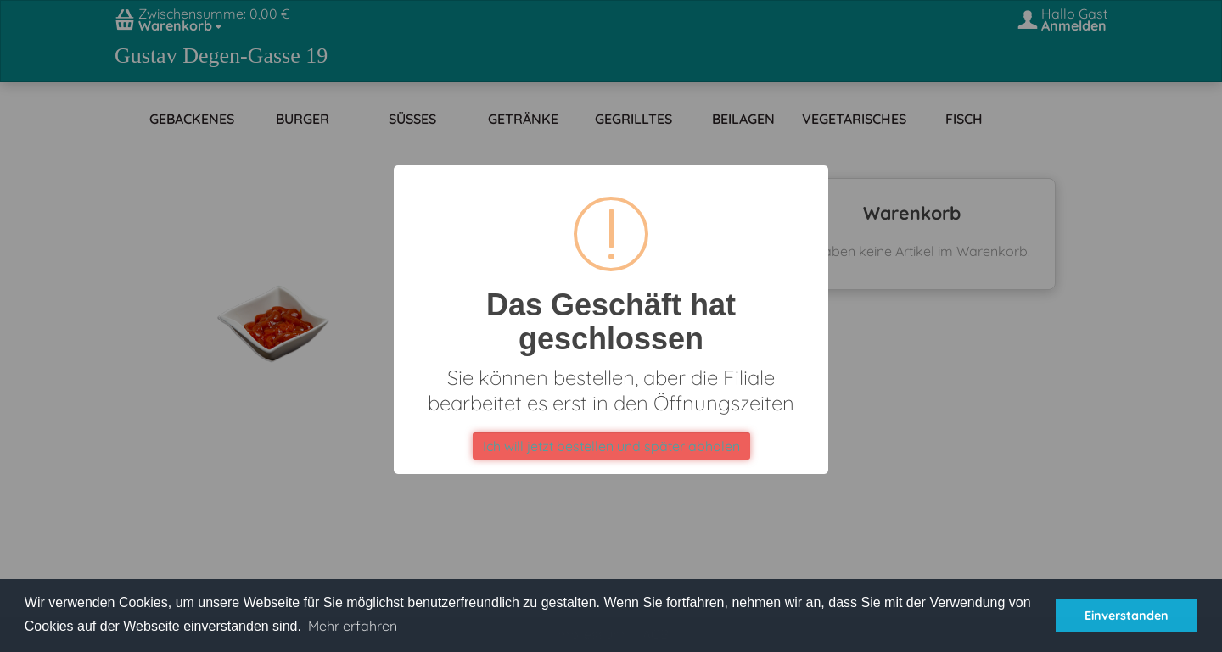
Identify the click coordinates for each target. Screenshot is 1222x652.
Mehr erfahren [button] (352, 625)
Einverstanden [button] (1127, 615)
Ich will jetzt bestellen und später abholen (611, 445)
